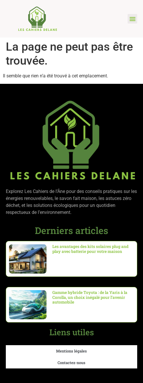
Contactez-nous (71, 362)
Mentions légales (71, 351)
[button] (132, 19)
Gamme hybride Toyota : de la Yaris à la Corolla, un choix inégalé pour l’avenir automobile (89, 297)
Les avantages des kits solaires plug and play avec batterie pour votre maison (90, 249)
